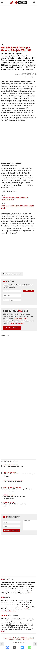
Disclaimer (25, 639)
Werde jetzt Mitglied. (17, 323)
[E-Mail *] (12, 291)
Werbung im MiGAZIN (19, 638)
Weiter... (3, 631)
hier (31, 593)
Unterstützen (29, 638)
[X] (19, 648)
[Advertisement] (18, 24)
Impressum (18, 639)
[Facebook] (12, 648)
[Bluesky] (27, 648)
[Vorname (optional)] (12, 295)
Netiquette (11, 639)
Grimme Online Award (20, 319)
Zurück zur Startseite (12, 274)
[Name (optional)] (12, 300)
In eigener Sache (7, 638)
